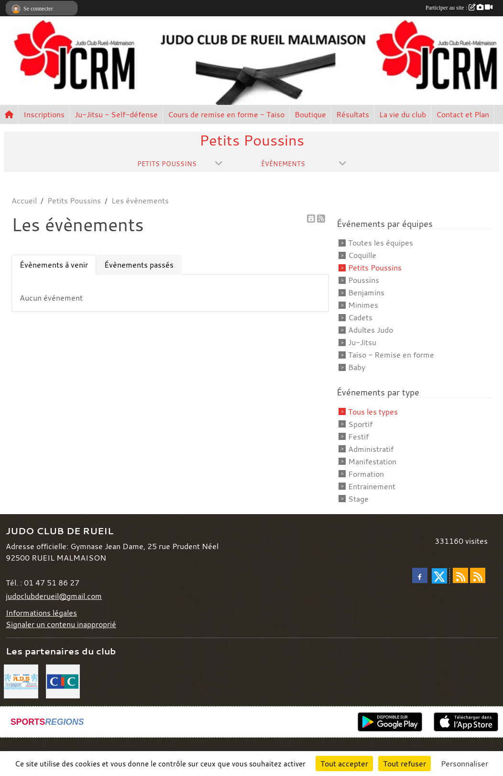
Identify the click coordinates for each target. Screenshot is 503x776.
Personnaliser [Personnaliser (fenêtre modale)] (464, 763)
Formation (366, 474)
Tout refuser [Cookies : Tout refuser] (404, 763)
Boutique (310, 114)
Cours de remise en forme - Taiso (226, 114)
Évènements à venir (54, 264)
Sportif (360, 424)
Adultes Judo (370, 330)
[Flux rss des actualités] (460, 575)
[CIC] (63, 680)
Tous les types (373, 411)
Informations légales (41, 612)
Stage (358, 499)
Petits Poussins (375, 267)
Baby (356, 367)
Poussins (363, 280)
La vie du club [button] (402, 114)
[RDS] (21, 680)
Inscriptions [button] (44, 114)
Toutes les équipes (380, 242)
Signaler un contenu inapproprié (61, 624)
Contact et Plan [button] (462, 114)
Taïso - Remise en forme (391, 354)
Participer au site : (459, 7)
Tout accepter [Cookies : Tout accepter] (344, 763)
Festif (358, 436)
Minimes (363, 305)
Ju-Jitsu (362, 342)
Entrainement (371, 486)
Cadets (360, 317)
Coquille (362, 255)
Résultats (352, 114)
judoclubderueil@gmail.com (54, 596)
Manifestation (372, 461)
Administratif (371, 449)
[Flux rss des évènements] (477, 575)
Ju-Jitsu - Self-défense (116, 114)
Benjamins (366, 292)
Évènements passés (139, 264)
